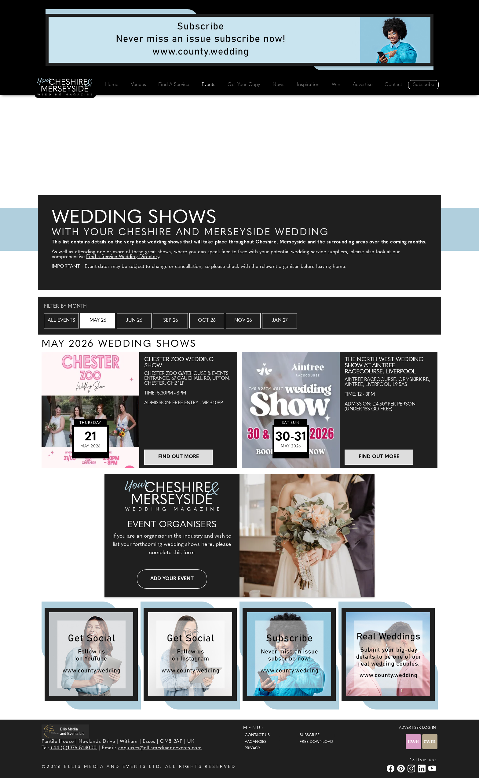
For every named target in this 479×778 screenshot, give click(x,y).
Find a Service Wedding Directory (122, 256)
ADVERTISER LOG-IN (417, 728)
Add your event (172, 578)
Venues (138, 84)
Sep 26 (170, 320)
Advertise (362, 84)
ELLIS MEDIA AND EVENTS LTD (112, 767)
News (278, 84)
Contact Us (257, 735)
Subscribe (423, 84)
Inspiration (308, 84)
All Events (61, 320)
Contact (393, 84)
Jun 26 (134, 320)
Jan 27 (279, 320)
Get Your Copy (244, 84)
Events (208, 84)
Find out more (178, 456)
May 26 (98, 320)
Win (336, 84)
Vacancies (255, 742)
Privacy (252, 748)
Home (111, 84)
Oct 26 (207, 320)
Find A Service (173, 84)
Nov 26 (243, 320)
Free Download (316, 742)
